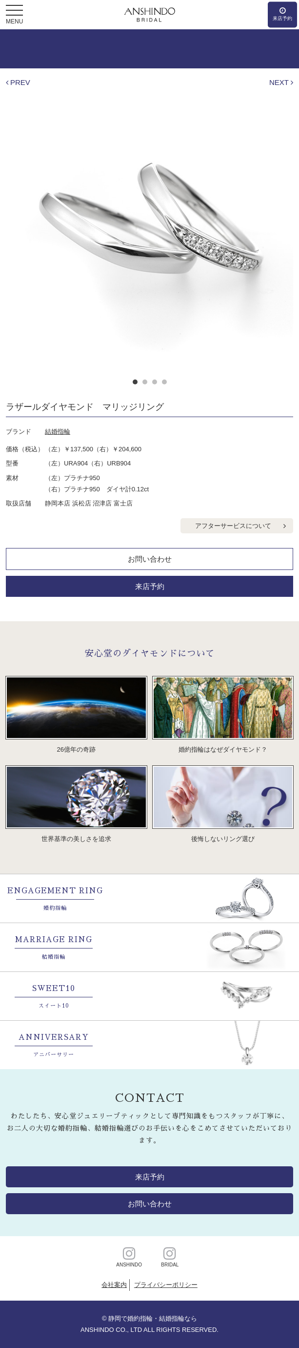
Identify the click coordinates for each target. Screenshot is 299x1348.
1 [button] (135, 381)
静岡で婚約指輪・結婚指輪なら (152, 1318)
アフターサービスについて (233, 525)
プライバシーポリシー (166, 1284)
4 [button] (164, 381)
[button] (14, 11)
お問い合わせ (150, 559)
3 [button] (154, 381)
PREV (20, 82)
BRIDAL (169, 1256)
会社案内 (114, 1284)
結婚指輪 (57, 431)
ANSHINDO (129, 1256)
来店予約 (149, 586)
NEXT (279, 82)
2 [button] (144, 381)
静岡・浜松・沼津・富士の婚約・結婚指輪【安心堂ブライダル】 (149, 14)
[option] (149, 227)
